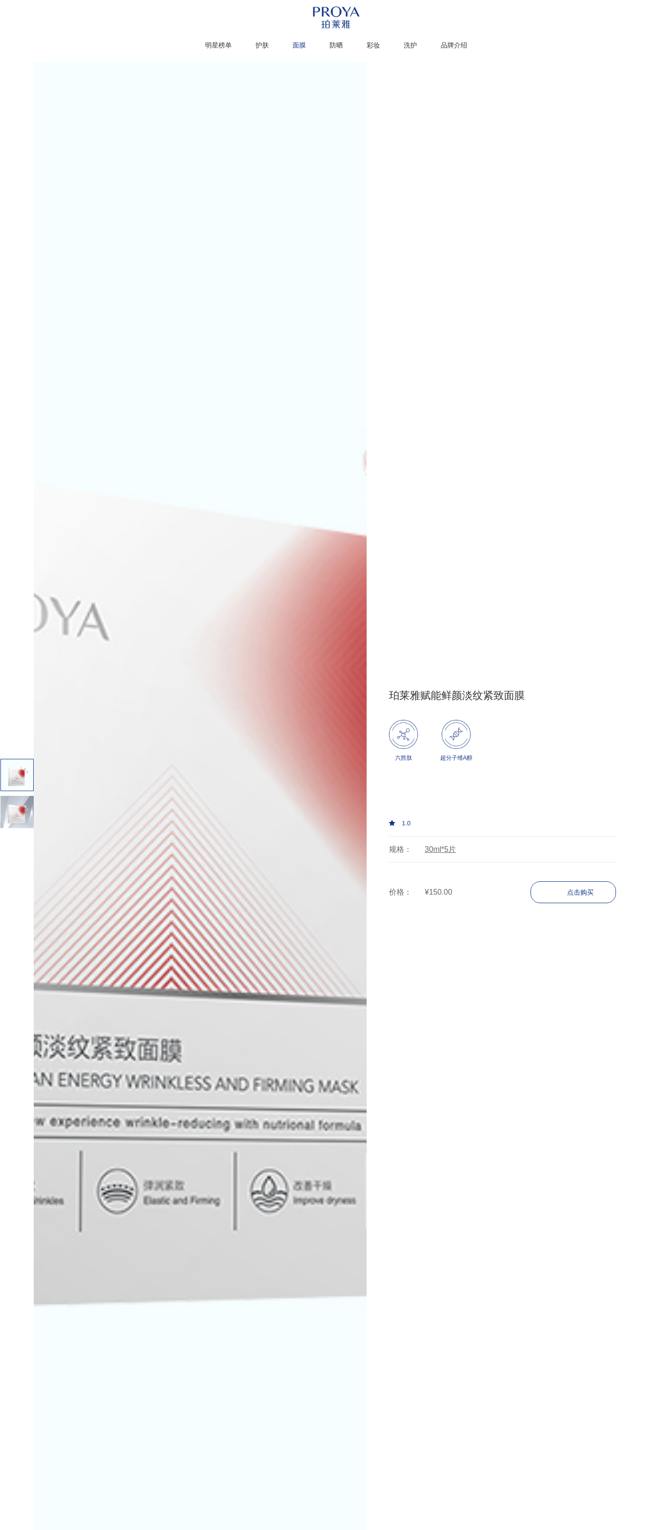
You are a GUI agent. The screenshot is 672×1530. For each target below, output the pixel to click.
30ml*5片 (440, 849)
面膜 (299, 45)
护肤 (262, 45)
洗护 (410, 45)
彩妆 (373, 45)
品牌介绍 (454, 45)
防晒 (336, 45)
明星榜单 (218, 45)
